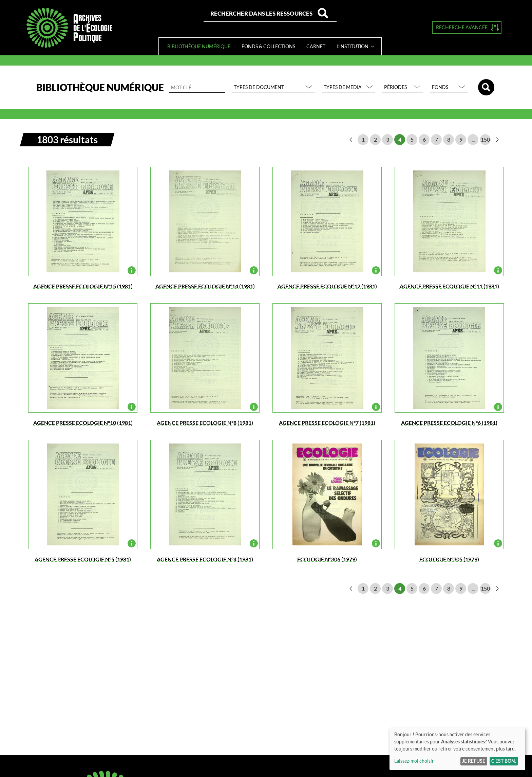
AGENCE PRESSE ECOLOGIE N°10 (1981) (83, 422)
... (473, 139)
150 (485, 139)
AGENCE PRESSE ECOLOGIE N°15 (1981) (83, 286)
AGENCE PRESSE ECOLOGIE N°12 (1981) (327, 286)
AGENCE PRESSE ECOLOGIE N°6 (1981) (449, 422)
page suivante (497, 139)
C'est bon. (503, 761)
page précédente (350, 139)
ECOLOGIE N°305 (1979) (449, 559)
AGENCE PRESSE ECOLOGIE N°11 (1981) (449, 286)
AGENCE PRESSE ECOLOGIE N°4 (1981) (205, 559)
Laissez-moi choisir (414, 761)
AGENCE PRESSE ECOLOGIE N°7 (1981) (327, 422)
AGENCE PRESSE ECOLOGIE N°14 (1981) (205, 286)
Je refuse (473, 761)
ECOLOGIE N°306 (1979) (327, 559)
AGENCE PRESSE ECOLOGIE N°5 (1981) (83, 559)
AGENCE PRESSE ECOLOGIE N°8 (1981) (205, 422)
